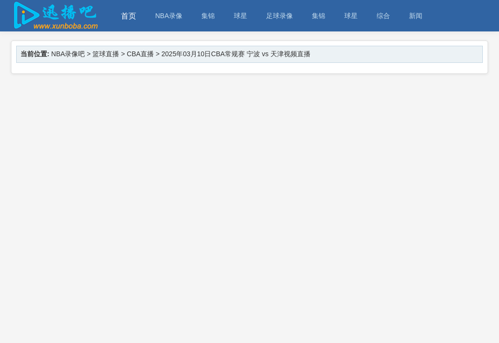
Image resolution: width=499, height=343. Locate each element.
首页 (128, 16)
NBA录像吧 (68, 54)
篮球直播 (105, 54)
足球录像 (279, 16)
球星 (240, 16)
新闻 (415, 16)
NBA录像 (168, 16)
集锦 (208, 16)
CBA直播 (140, 54)
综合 (383, 16)
